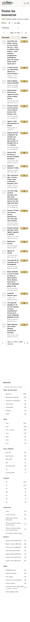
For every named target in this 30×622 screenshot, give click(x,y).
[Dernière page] (26, 33)
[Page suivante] (22, 33)
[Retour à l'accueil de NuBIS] (7, 3)
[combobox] (15, 387)
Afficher (3, 23)
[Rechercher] (25, 3)
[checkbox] (15, 394)
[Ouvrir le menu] (28, 3)
